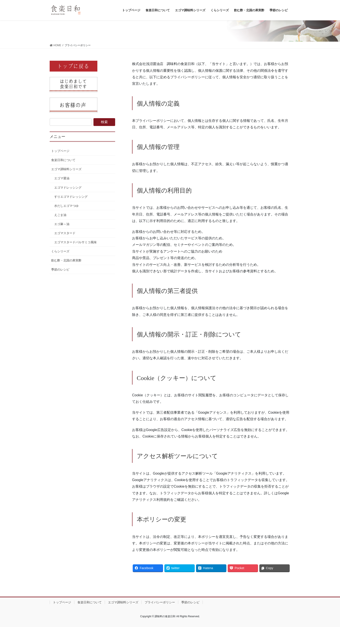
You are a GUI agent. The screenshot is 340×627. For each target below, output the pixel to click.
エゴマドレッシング (68, 187)
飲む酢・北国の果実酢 (66, 260)
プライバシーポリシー (160, 602)
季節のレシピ (60, 269)
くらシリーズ (60, 251)
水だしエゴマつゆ (66, 205)
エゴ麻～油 (61, 224)
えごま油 (60, 215)
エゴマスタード (64, 233)
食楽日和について (63, 160)
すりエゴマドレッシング (71, 196)
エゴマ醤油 (61, 178)
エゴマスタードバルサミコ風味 (75, 242)
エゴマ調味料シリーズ (66, 169)
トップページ (60, 151)
